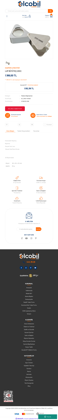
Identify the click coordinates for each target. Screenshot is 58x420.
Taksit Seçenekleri (23, 131)
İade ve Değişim (29, 335)
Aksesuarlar (29, 377)
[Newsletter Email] (26, 229)
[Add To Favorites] (6, 124)
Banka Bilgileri (29, 296)
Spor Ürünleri (29, 362)
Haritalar (29, 374)
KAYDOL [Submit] (38, 229)
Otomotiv (29, 360)
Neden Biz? (29, 293)
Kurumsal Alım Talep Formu (29, 305)
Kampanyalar (29, 299)
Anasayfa (29, 287)
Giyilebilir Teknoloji (29, 365)
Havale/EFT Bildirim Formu (29, 350)
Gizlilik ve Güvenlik (29, 329)
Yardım (29, 308)
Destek (47, 417)
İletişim (29, 314)
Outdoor (29, 368)
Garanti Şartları (29, 332)
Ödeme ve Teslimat (29, 326)
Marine (29, 371)
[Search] (29, 11)
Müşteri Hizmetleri (29, 338)
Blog (29, 386)
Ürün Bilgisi (10, 131)
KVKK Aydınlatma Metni (29, 311)
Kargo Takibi (29, 347)
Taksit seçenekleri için (44, 116)
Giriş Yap (24, 15)
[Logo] (29, 4)
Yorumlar (36, 131)
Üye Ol (26, 17)
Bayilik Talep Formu (29, 302)
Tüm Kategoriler (29, 383)
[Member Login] (30, 16)
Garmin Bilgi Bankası (29, 344)
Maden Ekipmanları (26, 96)
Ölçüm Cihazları (29, 380)
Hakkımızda (29, 290)
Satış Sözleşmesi (29, 323)
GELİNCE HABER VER (15, 109)
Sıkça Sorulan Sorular (29, 341)
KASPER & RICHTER (12, 68)
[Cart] (51, 16)
